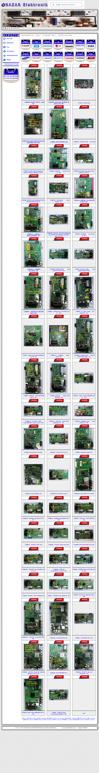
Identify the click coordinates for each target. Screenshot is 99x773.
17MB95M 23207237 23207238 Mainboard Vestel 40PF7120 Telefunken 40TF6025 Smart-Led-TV (58, 235)
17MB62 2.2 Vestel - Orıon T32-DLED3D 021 (85, 312)
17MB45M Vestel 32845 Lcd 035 (58, 493)
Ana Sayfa (7, 39)
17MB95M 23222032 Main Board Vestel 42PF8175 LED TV (84, 171)
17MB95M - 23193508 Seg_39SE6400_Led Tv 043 (33, 570)
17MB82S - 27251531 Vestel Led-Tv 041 (58, 544)
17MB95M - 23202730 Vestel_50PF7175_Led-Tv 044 (59, 570)
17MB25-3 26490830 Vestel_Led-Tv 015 (85, 234)
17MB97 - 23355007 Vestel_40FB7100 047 (58, 595)
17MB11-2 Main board (84, 103)
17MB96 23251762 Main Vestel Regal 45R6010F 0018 (85, 269)
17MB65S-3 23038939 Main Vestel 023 (58, 356)
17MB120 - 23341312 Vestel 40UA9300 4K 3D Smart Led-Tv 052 (33, 672)
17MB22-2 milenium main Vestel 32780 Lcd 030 (85, 422)
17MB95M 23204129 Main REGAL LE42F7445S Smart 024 (84, 356)
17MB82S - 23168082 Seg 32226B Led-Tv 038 (59, 519)
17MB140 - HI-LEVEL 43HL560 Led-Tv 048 (84, 595)
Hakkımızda (8, 43)
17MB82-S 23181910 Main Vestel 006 (84, 141)
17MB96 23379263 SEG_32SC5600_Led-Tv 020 (59, 312)
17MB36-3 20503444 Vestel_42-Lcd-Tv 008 (59, 171)
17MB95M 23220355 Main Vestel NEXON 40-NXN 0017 (60, 269)
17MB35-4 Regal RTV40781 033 (83, 452)
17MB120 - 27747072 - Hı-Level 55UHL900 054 (84, 672)
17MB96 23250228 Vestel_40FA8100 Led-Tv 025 (34, 396)
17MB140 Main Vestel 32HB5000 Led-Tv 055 (33, 713)
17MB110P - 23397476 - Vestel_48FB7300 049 (33, 637)
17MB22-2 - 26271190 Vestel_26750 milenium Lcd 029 (59, 422)
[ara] (66, 5)
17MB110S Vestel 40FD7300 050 (58, 638)
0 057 (84, 713)
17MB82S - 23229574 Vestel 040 (33, 544)
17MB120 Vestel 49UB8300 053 (58, 673)
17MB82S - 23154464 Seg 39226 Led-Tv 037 (33, 519)
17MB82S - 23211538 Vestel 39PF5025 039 (84, 519)
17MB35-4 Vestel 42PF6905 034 (33, 493)
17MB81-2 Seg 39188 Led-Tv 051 (84, 638)
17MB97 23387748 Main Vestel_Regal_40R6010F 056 (58, 713)
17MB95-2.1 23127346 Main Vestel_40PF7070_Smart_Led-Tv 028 (33, 422)
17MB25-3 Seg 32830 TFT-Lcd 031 (33, 452)
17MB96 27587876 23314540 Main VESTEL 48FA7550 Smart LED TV (33, 200)
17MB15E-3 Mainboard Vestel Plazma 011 (59, 200)
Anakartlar (32, 718)
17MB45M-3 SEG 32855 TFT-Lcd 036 (84, 493)
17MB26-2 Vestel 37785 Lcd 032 (58, 452)
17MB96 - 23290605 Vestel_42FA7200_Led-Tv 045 (84, 570)
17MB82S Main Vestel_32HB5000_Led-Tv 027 (84, 396)
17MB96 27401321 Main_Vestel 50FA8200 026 (60, 396)
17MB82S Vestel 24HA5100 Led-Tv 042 (84, 544)
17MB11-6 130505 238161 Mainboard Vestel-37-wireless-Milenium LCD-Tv (33, 171)
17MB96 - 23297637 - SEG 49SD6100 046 (33, 595)
